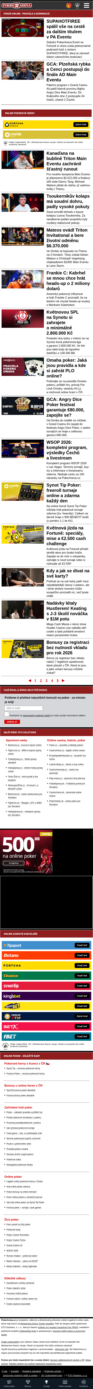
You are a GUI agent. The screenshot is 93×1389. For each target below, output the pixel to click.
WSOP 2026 (12, 1250)
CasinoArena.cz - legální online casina (67, 750)
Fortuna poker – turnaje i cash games (23, 1207)
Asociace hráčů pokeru (17, 1293)
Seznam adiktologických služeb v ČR (67, 1360)
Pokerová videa (13, 1159)
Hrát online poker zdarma (18, 1186)
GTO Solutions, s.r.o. (77, 1375)
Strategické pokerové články (19, 1165)
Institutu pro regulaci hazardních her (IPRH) (58, 1327)
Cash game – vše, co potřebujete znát (24, 1133)
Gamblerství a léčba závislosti (20, 1283)
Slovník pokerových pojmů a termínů (23, 1138)
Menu (86, 5)
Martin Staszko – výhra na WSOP (22, 1261)
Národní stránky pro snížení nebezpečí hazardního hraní (35, 1364)
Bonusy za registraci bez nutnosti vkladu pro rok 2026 (67, 647)
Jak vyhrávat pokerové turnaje (20, 1128)
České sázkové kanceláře (18, 1304)
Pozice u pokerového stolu (18, 1144)
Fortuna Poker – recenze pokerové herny (25, 1073)
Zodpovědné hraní (27, 1331)
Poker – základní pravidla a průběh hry (24, 1112)
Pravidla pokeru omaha (17, 1149)
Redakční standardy (31, 1371)
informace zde (61, 1349)
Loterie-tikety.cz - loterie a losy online (66, 764)
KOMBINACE (43, 13)
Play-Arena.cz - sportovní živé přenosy (67, 778)
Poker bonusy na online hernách (21, 1192)
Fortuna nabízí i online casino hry (21, 1299)
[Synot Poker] (26, 872)
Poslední (63, 680)
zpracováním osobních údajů (36, 715)
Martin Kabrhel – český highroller (21, 1266)
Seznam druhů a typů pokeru (19, 1154)
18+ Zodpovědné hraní (51, 1375)
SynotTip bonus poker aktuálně (20, 1090)
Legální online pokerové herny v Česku (24, 1181)
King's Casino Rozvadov (17, 1235)
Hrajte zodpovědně (10, 1342)
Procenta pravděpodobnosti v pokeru (23, 1123)
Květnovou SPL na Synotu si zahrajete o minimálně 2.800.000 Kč (62, 322)
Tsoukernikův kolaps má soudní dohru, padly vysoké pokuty (68, 201)
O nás (4, 1371)
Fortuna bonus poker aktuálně (20, 1095)
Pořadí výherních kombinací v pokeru (23, 1117)
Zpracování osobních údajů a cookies (20, 1375)
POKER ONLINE (12, 13)
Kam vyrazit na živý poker (18, 1224)
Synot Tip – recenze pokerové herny (23, 1068)
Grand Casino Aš (14, 1245)
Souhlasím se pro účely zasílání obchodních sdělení (47, 715)
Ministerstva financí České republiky (37, 1324)
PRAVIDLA (27, 13)
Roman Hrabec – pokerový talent (21, 1256)
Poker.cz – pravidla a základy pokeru (66, 745)
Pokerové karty (13, 1229)
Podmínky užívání (53, 1371)
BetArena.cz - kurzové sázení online (25, 745)
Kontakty (15, 1371)
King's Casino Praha (15, 1240)
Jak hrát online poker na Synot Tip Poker (25, 1202)
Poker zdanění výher (16, 1288)
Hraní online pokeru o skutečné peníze (24, 1197)
